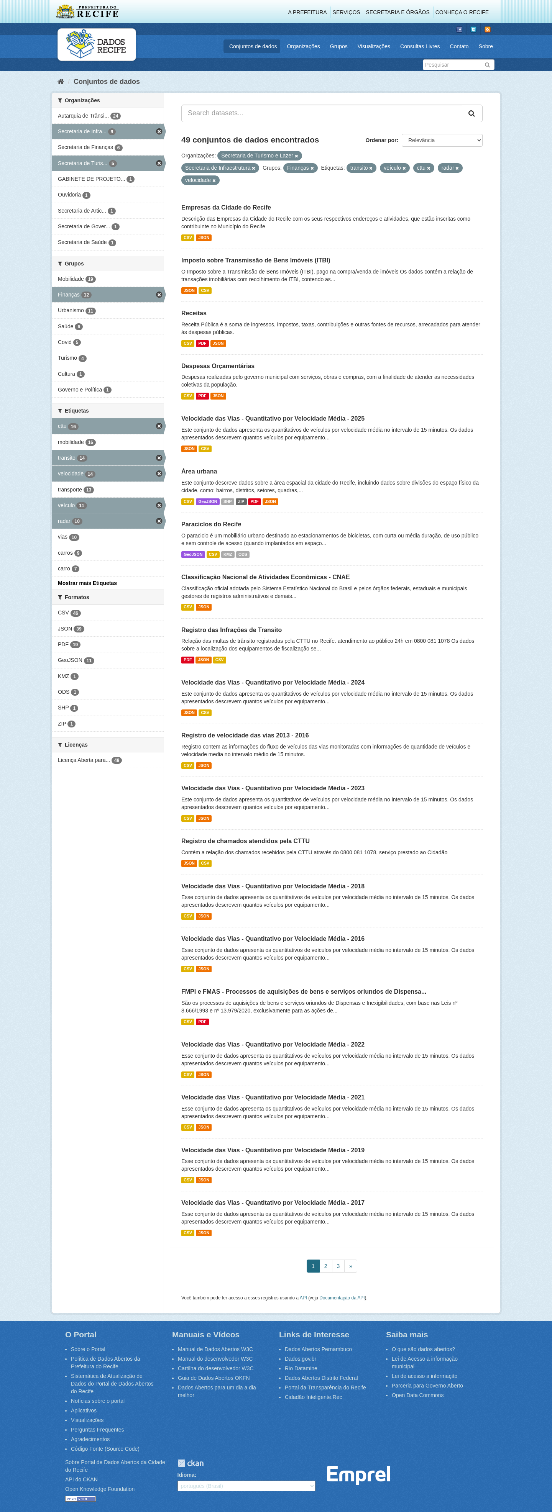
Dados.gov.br (300, 1359)
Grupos (339, 46)
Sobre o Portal (88, 1349)
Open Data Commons (418, 1395)
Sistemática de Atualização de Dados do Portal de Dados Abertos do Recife (112, 1383)
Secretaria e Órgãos (398, 12)
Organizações (303, 46)
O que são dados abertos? (423, 1349)
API (303, 1298)
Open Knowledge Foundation (100, 1489)
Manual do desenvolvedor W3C (215, 1359)
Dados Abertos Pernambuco (318, 1349)
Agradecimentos (90, 1439)
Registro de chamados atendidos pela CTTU (245, 841)
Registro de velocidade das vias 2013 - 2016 (245, 735)
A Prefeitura (307, 12)
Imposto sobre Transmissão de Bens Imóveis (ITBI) (255, 260)
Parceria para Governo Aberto (427, 1386)
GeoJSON (207, 501)
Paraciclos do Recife (211, 524)
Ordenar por (381, 140)
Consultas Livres (420, 46)
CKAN (190, 1463)
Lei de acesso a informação (424, 1376)
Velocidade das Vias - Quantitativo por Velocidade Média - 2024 (273, 682)
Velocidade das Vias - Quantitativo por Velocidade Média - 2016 (273, 938)
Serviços (346, 12)
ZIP (241, 501)
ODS (242, 554)
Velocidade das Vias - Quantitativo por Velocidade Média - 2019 (273, 1150)
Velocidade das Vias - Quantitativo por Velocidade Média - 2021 (273, 1097)
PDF (202, 343)
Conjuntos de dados (253, 46)
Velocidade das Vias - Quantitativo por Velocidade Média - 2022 (273, 1044)
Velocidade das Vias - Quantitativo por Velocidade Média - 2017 (273, 1202)
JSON (203, 237)
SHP (227, 501)
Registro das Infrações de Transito (231, 630)
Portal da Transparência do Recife (325, 1387)
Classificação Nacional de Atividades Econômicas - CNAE (265, 577)
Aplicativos (84, 1410)
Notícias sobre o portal (98, 1401)
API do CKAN (81, 1479)
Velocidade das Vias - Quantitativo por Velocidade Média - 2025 (273, 418)
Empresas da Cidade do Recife (226, 207)
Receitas (194, 313)
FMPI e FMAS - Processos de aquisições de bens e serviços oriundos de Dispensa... (303, 991)
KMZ (227, 554)
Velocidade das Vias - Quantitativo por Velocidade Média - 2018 (273, 886)
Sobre (486, 46)
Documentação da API (342, 1298)
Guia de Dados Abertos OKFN (214, 1378)
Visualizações (374, 46)
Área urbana (199, 471)
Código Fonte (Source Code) (105, 1449)
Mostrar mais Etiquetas (87, 583)
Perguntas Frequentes (97, 1430)
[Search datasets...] (321, 113)
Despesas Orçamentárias (218, 366)
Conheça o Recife (462, 12)
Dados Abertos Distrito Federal (321, 1378)
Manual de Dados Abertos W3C (215, 1349)
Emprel (358, 1476)
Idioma (186, 1475)
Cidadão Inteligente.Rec (313, 1397)
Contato (459, 46)
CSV (188, 237)
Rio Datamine (301, 1368)
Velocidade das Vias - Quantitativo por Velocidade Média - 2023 (273, 788)
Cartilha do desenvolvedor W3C (216, 1368)
